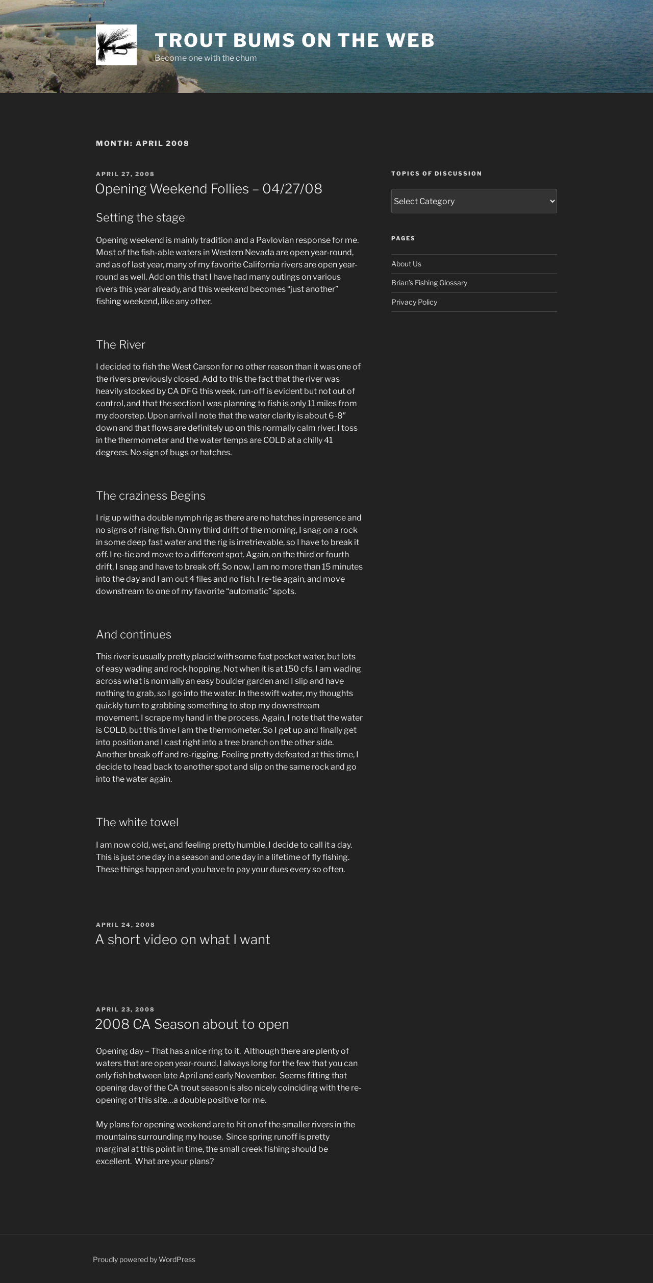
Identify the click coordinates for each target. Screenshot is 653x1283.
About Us (406, 263)
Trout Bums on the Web (295, 40)
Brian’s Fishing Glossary (429, 282)
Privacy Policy (414, 302)
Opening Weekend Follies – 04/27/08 (208, 188)
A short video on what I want (182, 939)
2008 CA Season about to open (192, 1024)
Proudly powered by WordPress (144, 1259)
